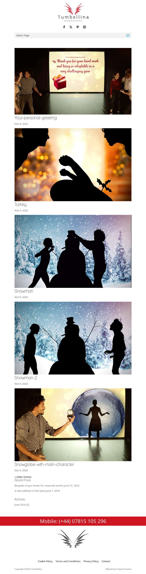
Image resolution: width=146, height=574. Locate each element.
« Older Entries (23, 477)
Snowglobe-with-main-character (44, 464)
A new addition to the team (30, 490)
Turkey (21, 204)
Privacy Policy (91, 561)
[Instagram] (84, 27)
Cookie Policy (45, 561)
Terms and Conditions (68, 561)
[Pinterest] (77, 27)
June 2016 (20, 504)
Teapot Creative (123, 569)
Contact (106, 561)
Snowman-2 (26, 378)
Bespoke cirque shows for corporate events (39, 485)
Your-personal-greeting (36, 118)
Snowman (24, 291)
